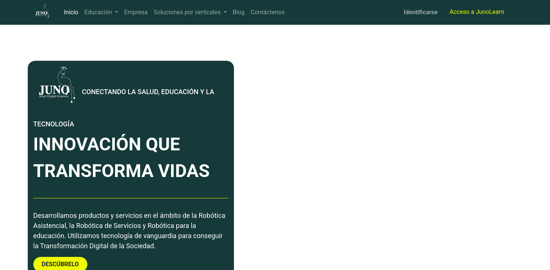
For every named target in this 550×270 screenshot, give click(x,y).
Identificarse (421, 12)
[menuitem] (71, 12)
